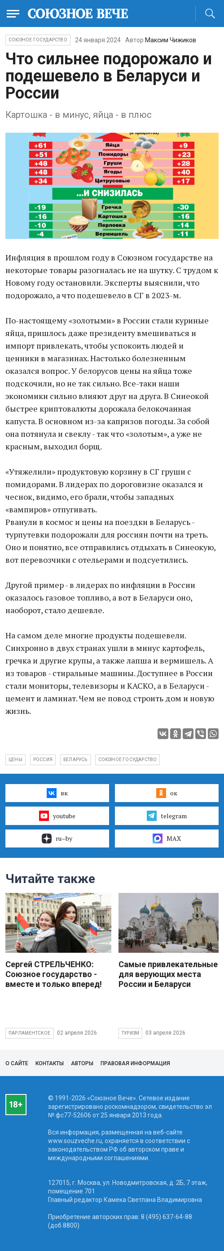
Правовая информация (135, 1063)
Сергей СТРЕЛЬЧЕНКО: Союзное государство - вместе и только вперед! (53, 974)
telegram (167, 816)
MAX (167, 838)
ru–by (57, 838)
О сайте (16, 1063)
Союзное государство (38, 39)
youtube (57, 816)
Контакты (49, 1063)
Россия (43, 759)
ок (166, 793)
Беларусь (75, 759)
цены (15, 759)
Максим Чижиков (170, 40)
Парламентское (30, 1033)
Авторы (82, 1063)
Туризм (130, 1033)
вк (57, 793)
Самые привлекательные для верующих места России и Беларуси (168, 974)
